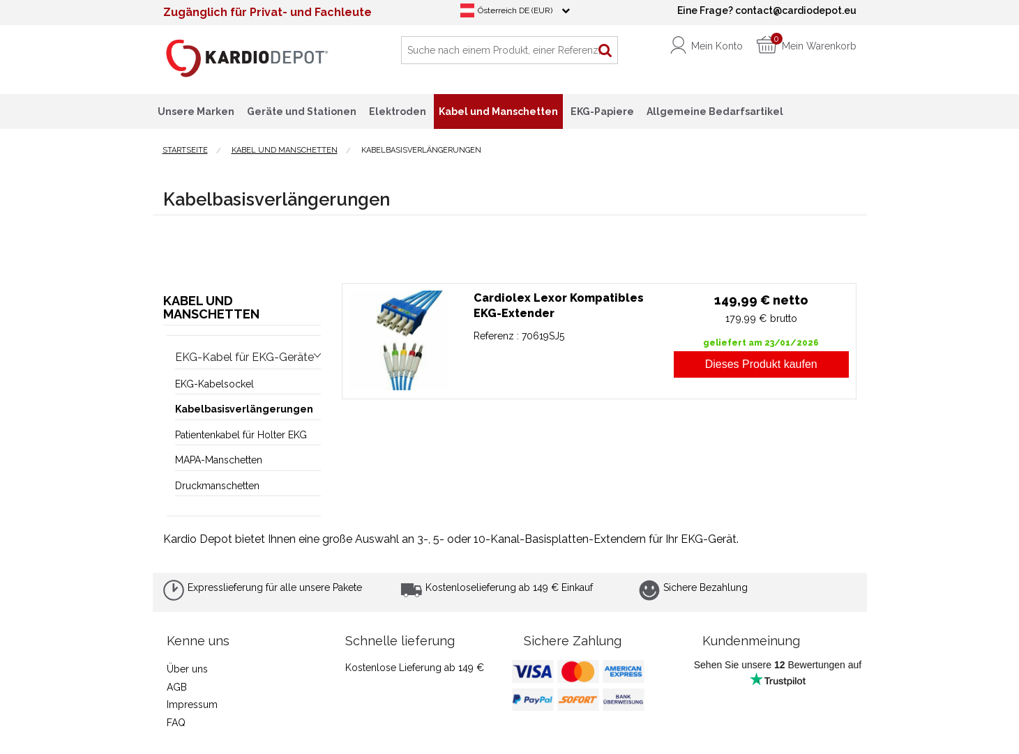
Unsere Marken (196, 111)
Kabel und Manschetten (211, 307)
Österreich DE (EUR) (515, 10)
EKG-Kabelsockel (214, 384)
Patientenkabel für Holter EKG (241, 434)
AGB (177, 687)
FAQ (176, 722)
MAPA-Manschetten (218, 460)
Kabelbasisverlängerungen (244, 409)
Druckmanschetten (217, 485)
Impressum (192, 704)
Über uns (187, 669)
